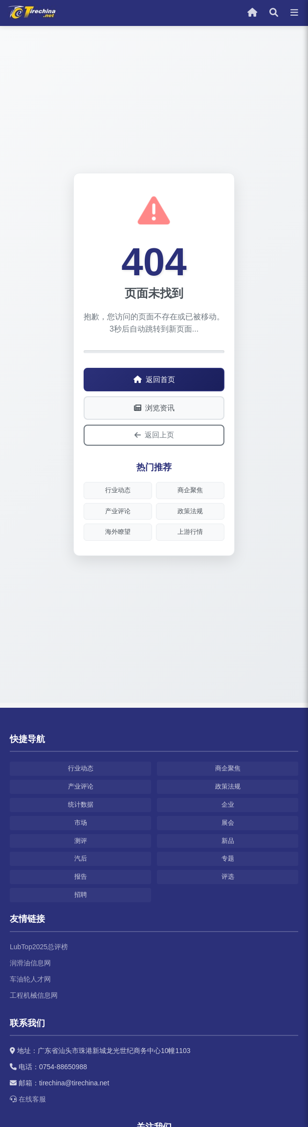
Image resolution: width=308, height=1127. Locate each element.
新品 (227, 840)
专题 (227, 858)
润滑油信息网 (30, 963)
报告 (80, 876)
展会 (227, 822)
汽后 (80, 858)
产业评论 (118, 511)
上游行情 (190, 531)
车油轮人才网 (30, 979)
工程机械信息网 (34, 995)
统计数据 (80, 804)
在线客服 (28, 1099)
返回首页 (154, 379)
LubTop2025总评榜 (39, 947)
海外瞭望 (118, 531)
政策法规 (190, 511)
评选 (227, 876)
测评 (80, 840)
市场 (80, 822)
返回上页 (154, 435)
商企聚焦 (190, 490)
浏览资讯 (154, 408)
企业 (227, 804)
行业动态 (118, 490)
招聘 (80, 894)
